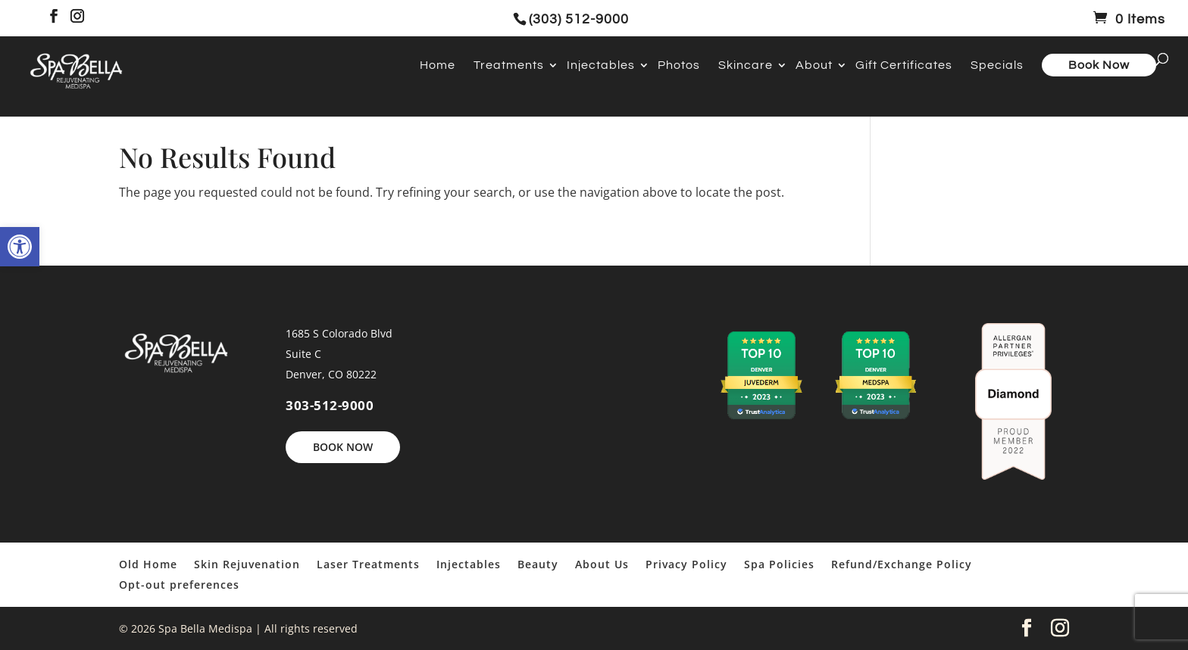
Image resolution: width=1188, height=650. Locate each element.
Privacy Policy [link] (686, 564)
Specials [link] (997, 65)
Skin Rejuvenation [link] (247, 564)
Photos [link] (679, 65)
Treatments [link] (509, 65)
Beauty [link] (537, 564)
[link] (19, 246)
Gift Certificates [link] (903, 65)
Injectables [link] (601, 65)
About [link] (814, 65)
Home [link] (437, 65)
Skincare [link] (745, 65)
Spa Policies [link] (779, 564)
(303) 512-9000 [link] (579, 19)
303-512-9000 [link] (330, 405)
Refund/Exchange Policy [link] (901, 564)
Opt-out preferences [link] (179, 584)
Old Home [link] (148, 564)
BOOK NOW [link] (343, 447)
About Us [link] (602, 564)
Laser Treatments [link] (368, 564)
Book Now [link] (1099, 65)
